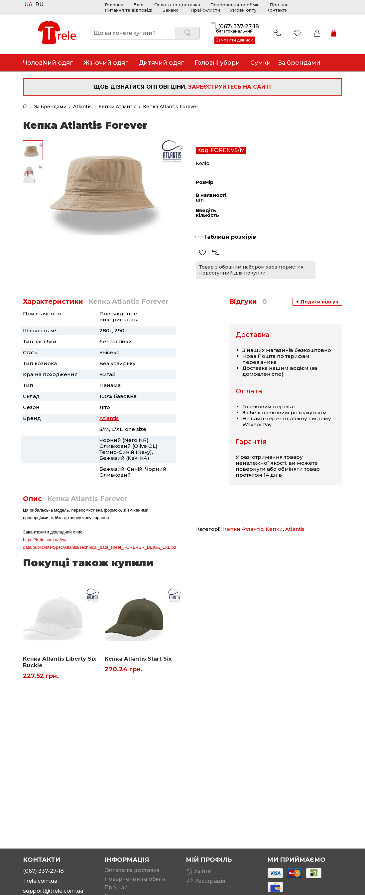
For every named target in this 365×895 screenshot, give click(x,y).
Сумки (260, 62)
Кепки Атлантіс (117, 107)
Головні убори (217, 62)
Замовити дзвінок (234, 40)
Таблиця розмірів (229, 237)
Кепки (274, 529)
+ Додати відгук (317, 302)
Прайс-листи (205, 10)
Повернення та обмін (235, 4)
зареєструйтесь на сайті (229, 87)
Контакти (277, 10)
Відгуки (248, 301)
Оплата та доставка (177, 4)
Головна (114, 4)
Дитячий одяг (161, 62)
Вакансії (171, 10)
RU (39, 5)
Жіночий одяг (105, 62)
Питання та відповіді (128, 10)
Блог (138, 4)
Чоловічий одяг (48, 62)
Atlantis (82, 107)
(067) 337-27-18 (238, 26)
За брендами (50, 107)
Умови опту (243, 10)
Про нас (279, 4)
